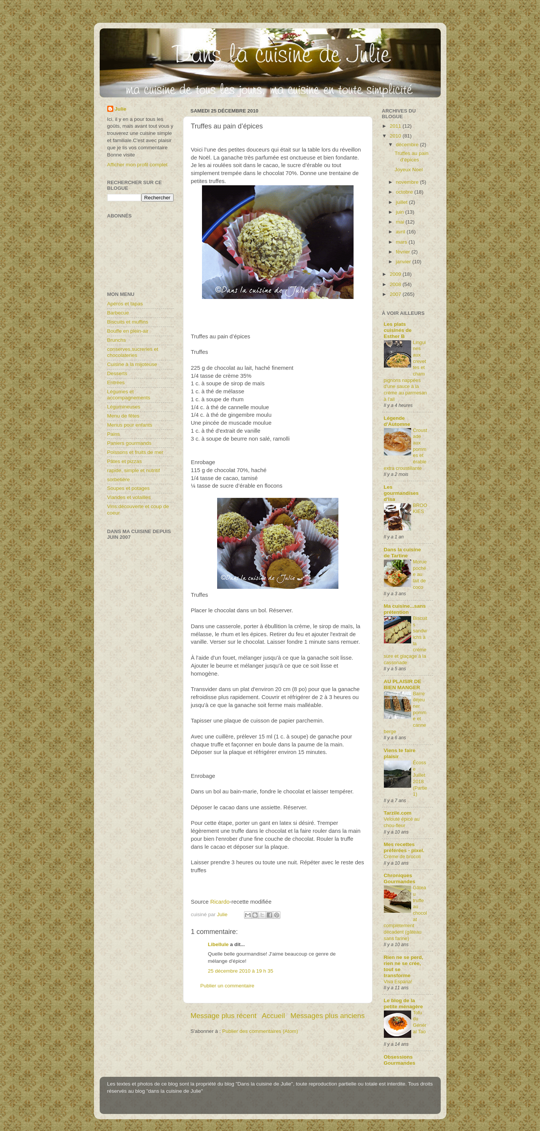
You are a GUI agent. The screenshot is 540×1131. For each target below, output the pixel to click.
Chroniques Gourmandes (399, 878)
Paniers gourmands (129, 443)
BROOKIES (420, 508)
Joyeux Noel (408, 169)
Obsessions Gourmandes (399, 1060)
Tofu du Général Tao (420, 1022)
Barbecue (118, 313)
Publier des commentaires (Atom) (260, 1031)
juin (400, 212)
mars (402, 242)
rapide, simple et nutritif (133, 470)
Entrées (116, 382)
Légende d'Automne (397, 421)
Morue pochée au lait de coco (420, 574)
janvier (404, 261)
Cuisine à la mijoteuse (132, 364)
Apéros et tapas (125, 304)
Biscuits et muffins (128, 322)
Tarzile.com (398, 813)
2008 (396, 284)
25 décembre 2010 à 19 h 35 (241, 971)
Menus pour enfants (129, 425)
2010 (396, 136)
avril (401, 232)
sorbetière (118, 479)
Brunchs (116, 340)
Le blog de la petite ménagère (403, 1003)
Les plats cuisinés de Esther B (398, 330)
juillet (402, 202)
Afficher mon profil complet (137, 164)
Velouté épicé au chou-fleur (402, 822)
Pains (113, 434)
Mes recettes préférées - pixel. (404, 847)
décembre (408, 144)
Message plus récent (224, 1016)
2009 (396, 274)
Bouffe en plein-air (128, 331)
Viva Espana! (398, 981)
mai (401, 222)
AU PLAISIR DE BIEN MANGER (402, 684)
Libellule (218, 944)
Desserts (117, 373)
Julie (121, 109)
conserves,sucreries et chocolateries (132, 352)
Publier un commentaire (227, 986)
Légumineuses (124, 407)
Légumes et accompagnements (128, 394)
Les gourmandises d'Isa (401, 493)
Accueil (273, 1016)
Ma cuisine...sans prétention (405, 609)
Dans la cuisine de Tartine (402, 552)
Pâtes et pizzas (124, 461)
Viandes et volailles (129, 497)
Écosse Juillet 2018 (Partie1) (420, 778)
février (404, 252)
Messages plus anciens (327, 1016)
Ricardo (219, 902)
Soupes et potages (128, 488)
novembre (408, 182)
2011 (396, 126)
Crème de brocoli (402, 856)
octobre (405, 192)
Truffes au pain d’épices (411, 156)
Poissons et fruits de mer (135, 452)
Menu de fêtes (123, 416)
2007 (396, 294)
